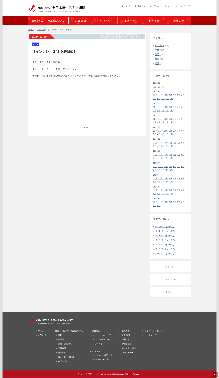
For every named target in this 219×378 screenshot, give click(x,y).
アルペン (99, 344)
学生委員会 (127, 344)
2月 (158, 87)
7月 (178, 95)
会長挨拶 (62, 352)
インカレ (159, 45)
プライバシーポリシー (162, 6)
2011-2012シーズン (165, 244)
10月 (166, 95)
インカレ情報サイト (104, 355)
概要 (60, 335)
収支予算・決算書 (66, 357)
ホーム (127, 6)
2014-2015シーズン (165, 231)
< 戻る (87, 128)
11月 (160, 95)
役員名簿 (62, 348)
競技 (157, 59)
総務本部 (130, 20)
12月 (155, 95)
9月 (170, 95)
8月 (174, 95)
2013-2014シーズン (165, 235)
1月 (163, 87)
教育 (157, 54)
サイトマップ (184, 6)
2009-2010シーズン (165, 253)
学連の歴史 (63, 361)
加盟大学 (179, 20)
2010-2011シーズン (165, 249)
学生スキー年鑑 (129, 348)
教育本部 (154, 20)
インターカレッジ (103, 335)
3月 (154, 87)
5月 (154, 98)
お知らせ (141, 6)
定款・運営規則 (65, 344)
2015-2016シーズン (165, 226)
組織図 (61, 339)
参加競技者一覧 (102, 359)
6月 (183, 95)
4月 (158, 98)
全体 (157, 50)
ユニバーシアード (103, 339)
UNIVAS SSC (128, 352)
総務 (157, 63)
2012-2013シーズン (165, 240)
